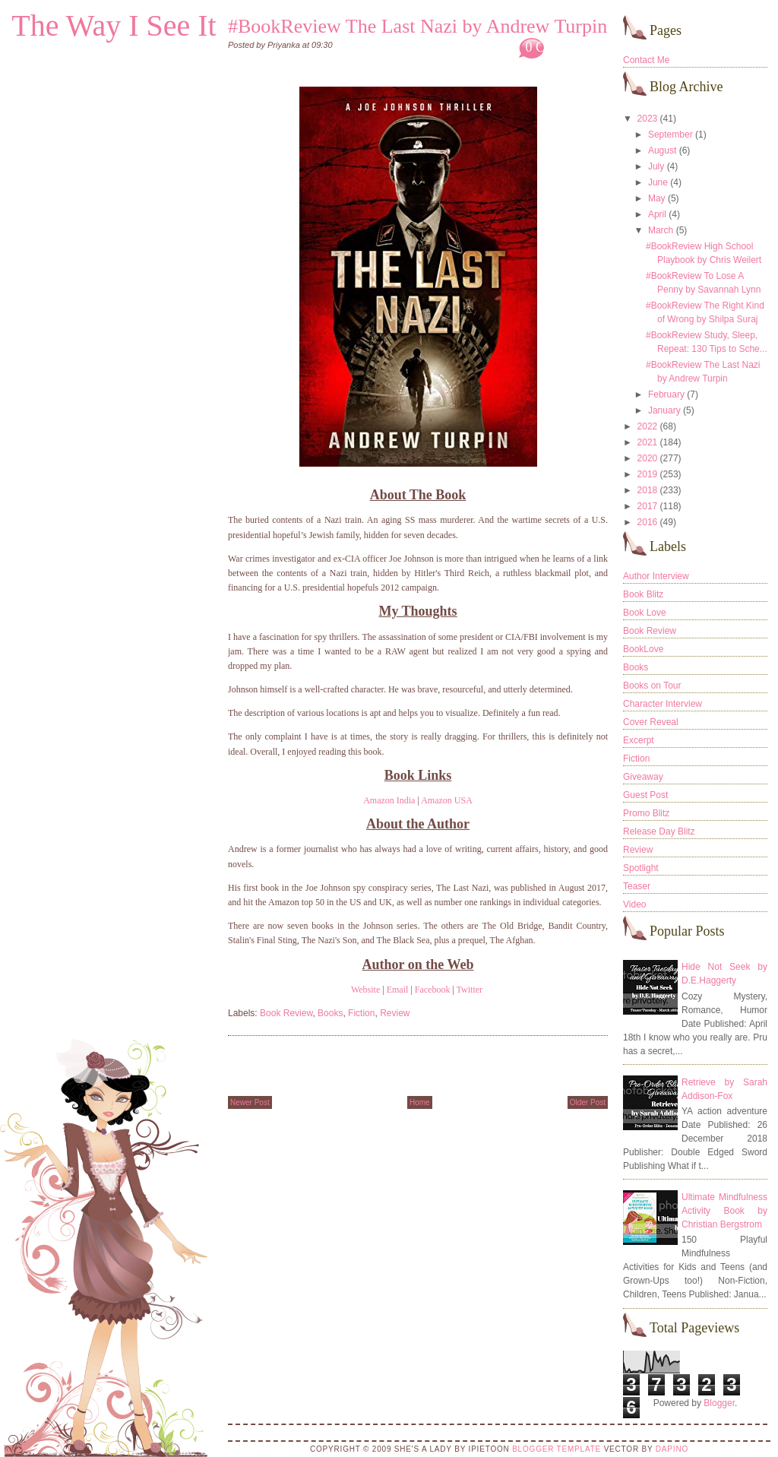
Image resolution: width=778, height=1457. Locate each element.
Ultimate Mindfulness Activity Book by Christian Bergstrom (724, 1211)
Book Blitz (643, 594)
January (664, 410)
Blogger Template (556, 1449)
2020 (647, 458)
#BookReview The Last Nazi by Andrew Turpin (417, 26)
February (666, 394)
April (657, 214)
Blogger (719, 1403)
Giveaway (643, 776)
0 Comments (560, 47)
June (658, 182)
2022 (647, 426)
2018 (647, 490)
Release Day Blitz (659, 831)
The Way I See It (113, 25)
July (656, 166)
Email (398, 989)
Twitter (469, 989)
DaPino (672, 1449)
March (660, 230)
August (662, 150)
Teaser (636, 886)
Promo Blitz (646, 813)
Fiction (361, 1013)
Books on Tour (652, 685)
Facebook (433, 989)
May (657, 198)
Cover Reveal (650, 722)
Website (365, 989)
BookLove (643, 649)
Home (420, 1102)
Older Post (588, 1102)
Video (634, 904)
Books (330, 1013)
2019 (647, 474)
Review (395, 1013)
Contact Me (646, 60)
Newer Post (250, 1102)
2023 (647, 118)
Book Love (644, 612)
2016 (647, 522)
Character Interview (662, 703)
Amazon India (389, 800)
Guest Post (645, 795)
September (670, 134)
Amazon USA (447, 800)
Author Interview (656, 576)
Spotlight (641, 868)
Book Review (286, 1013)
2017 (647, 506)
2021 (647, 442)
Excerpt (638, 740)
